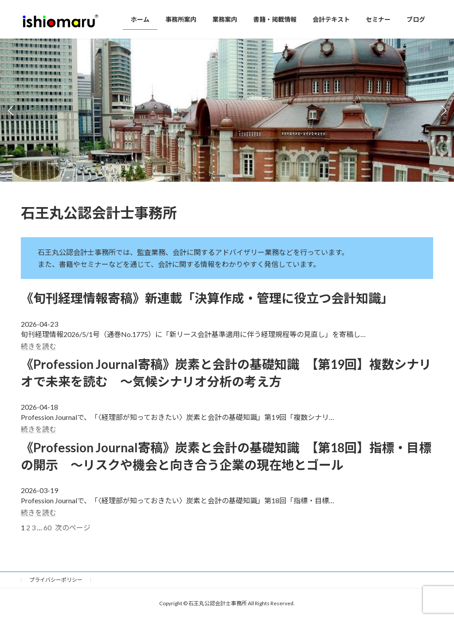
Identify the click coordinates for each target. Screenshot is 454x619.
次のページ (72, 527)
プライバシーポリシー (55, 579)
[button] (218, 176)
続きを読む (38, 346)
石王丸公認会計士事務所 (99, 212)
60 (47, 527)
